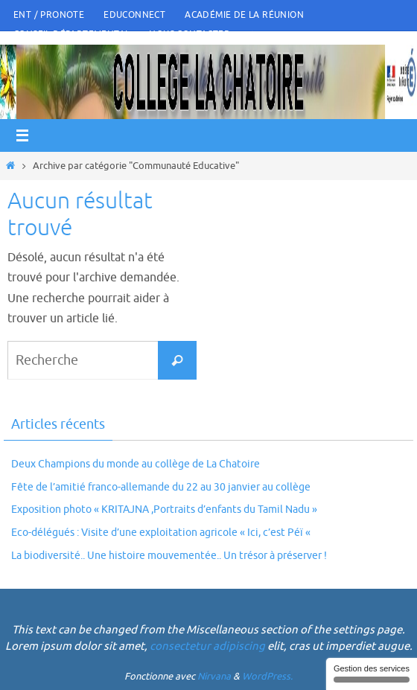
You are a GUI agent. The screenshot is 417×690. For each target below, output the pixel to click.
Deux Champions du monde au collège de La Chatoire (135, 464)
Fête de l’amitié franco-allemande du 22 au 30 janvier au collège (161, 487)
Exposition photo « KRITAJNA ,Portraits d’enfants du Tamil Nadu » (164, 509)
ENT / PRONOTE (48, 15)
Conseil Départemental (71, 34)
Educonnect (134, 15)
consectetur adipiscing (207, 646)
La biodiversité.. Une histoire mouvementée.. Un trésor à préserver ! (169, 555)
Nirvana (214, 676)
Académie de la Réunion (244, 15)
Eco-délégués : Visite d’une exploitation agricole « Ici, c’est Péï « (162, 532)
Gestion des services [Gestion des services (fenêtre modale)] (372, 673)
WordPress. (267, 676)
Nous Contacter (189, 34)
